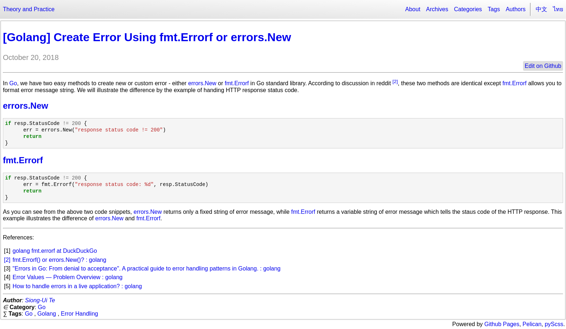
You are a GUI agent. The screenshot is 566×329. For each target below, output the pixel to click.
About (413, 9)
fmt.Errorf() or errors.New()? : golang (59, 260)
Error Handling (79, 314)
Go (13, 83)
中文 (541, 9)
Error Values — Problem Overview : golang (68, 277)
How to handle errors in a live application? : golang (77, 286)
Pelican (532, 324)
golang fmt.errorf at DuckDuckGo (55, 251)
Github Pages (501, 324)
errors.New (202, 83)
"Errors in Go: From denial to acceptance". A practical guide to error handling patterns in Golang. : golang (146, 268)
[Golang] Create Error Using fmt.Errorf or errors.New (147, 37)
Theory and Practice (29, 9)
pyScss (554, 324)
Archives (437, 9)
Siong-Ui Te (40, 300)
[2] (395, 81)
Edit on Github (543, 66)
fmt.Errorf (237, 83)
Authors (516, 9)
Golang (47, 314)
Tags (494, 9)
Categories (468, 9)
